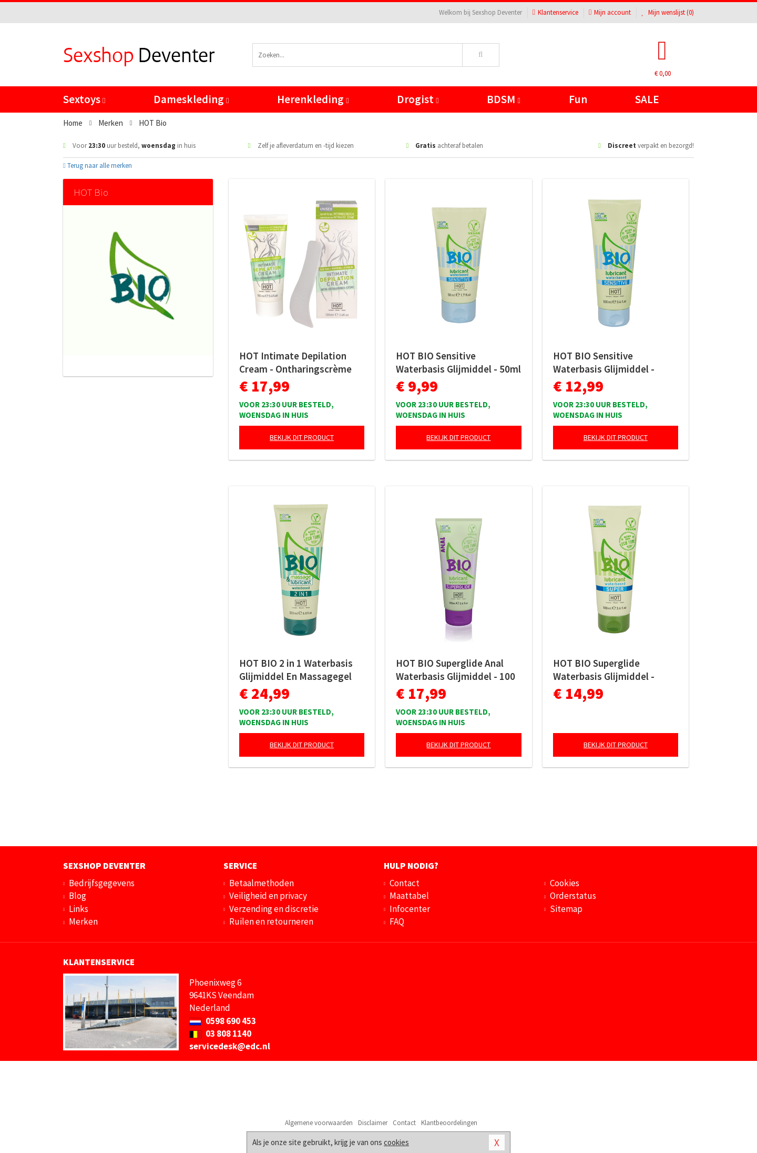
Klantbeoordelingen (449, 1122)
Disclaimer (372, 1122)
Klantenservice (555, 12)
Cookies (564, 883)
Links (78, 909)
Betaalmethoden (261, 883)
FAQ (397, 921)
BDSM (503, 99)
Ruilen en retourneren (271, 921)
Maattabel (409, 895)
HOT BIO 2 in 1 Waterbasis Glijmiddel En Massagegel (296, 670)
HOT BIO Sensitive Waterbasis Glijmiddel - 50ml (458, 362)
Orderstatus (573, 895)
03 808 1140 (220, 1033)
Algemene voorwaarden (319, 1122)
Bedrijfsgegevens (102, 883)
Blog (77, 895)
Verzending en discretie (274, 909)
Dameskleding (191, 99)
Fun (578, 99)
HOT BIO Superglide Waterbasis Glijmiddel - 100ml (603, 670)
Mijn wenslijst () (667, 12)
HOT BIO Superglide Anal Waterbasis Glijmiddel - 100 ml (455, 670)
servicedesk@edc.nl (229, 1046)
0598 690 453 (222, 1021)
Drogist (417, 99)
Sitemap (566, 909)
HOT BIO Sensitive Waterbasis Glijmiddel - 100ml (603, 362)
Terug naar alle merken (97, 165)
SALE (647, 99)
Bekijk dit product (302, 437)
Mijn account (610, 12)
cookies (396, 1142)
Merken (83, 921)
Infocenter (410, 909)
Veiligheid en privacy (268, 895)
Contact (405, 883)
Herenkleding (313, 99)
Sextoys (84, 99)
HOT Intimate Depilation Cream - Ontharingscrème (295, 362)
